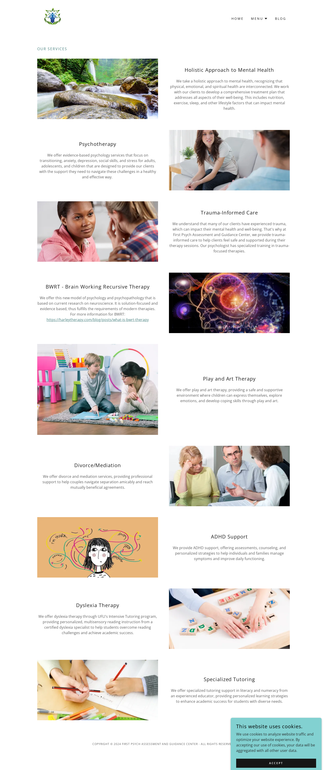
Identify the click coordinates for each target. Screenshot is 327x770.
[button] (259, 18)
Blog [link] (280, 18)
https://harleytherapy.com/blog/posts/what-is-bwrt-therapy (98, 319)
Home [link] (237, 18)
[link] (52, 18)
